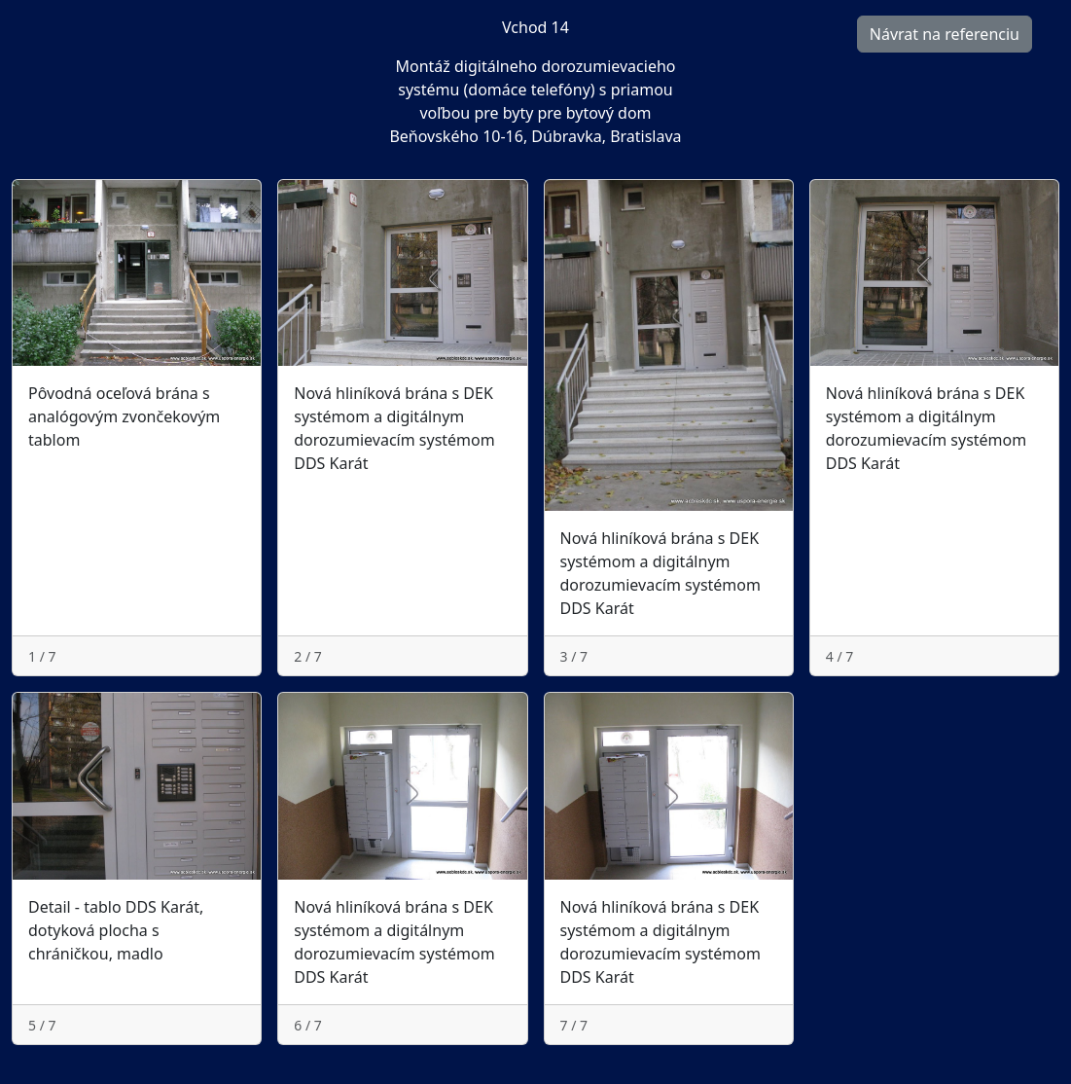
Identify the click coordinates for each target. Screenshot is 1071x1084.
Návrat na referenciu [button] (944, 34)
